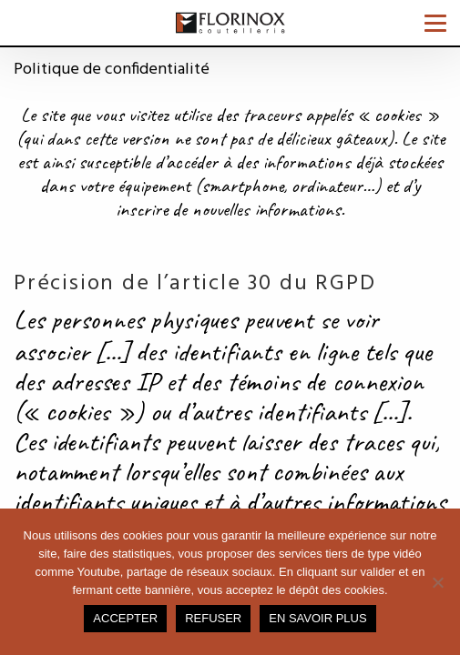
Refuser (213, 618)
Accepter (125, 618)
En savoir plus (317, 618)
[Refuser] (437, 582)
